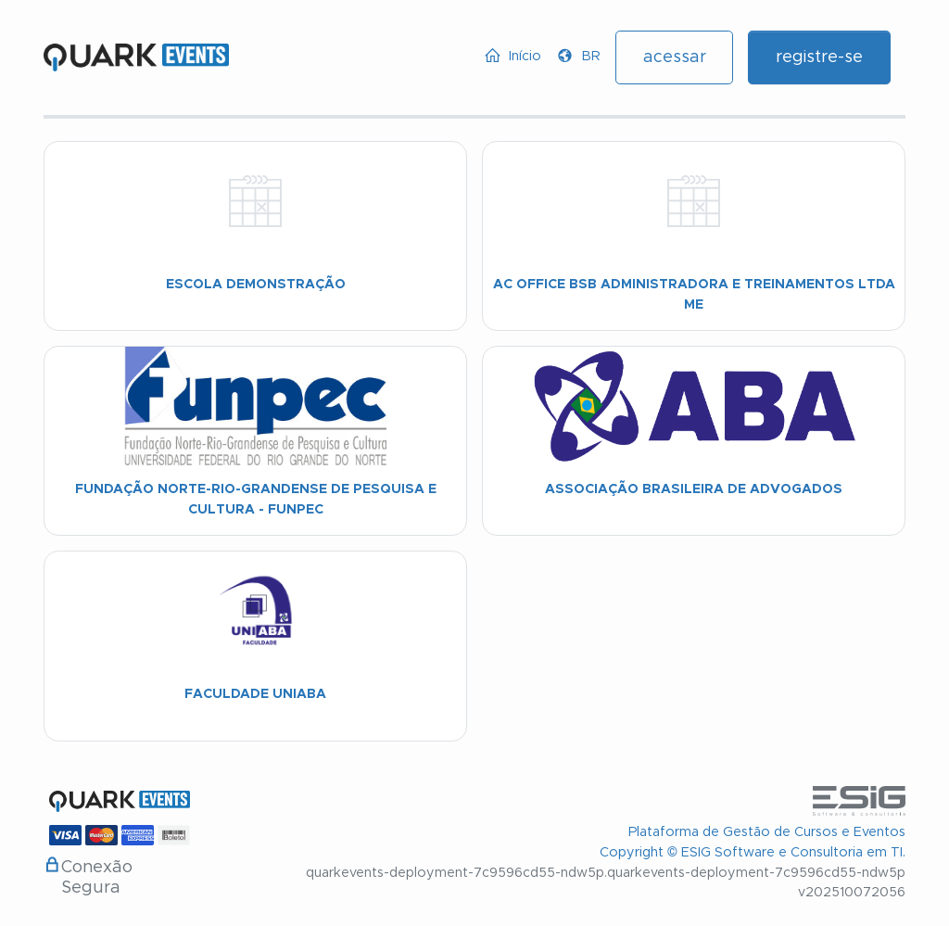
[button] (578, 56)
